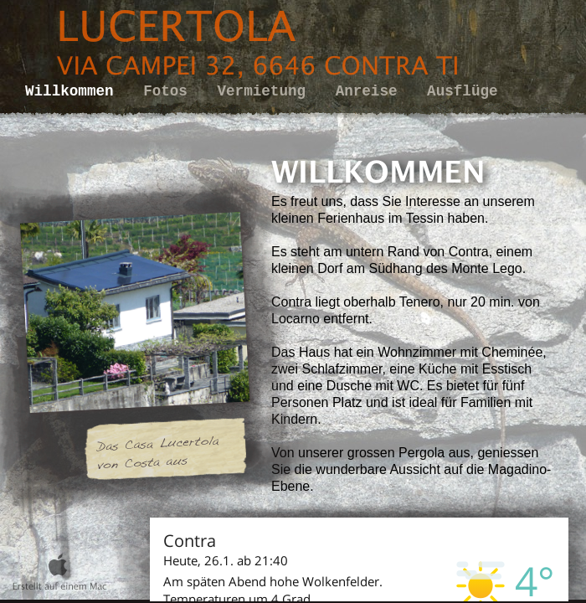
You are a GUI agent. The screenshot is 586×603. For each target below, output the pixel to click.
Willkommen (73, 91)
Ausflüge (462, 91)
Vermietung (266, 91)
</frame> (359, 559)
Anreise (371, 91)
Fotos (169, 91)
